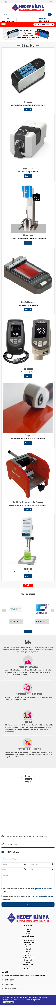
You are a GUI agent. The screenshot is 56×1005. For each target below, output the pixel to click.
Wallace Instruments (28, 964)
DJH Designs (28, 955)
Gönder (28, 904)
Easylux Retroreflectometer (28, 958)
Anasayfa (28, 929)
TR (51, 2)
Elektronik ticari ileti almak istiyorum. (27, 897)
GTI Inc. (28, 953)
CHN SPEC (28, 947)
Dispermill (28, 949)
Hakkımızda (28, 931)
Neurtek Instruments (28, 940)
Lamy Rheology (28, 969)
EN (53, 2)
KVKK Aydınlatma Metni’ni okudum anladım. (26, 890)
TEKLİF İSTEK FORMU (44, 25)
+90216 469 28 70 (9, 984)
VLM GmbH (28, 944)
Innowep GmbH (28, 960)
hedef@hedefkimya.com (8, 21)
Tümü (28, 585)
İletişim (28, 933)
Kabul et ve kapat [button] (8, 1002)
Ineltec (28, 951)
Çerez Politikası (21, 1000)
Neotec (28, 962)
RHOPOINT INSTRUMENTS (15, 621)
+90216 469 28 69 (43, 21)
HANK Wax (28, 966)
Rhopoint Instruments (28, 942)
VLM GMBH (39, 621)
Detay (28, 109)
